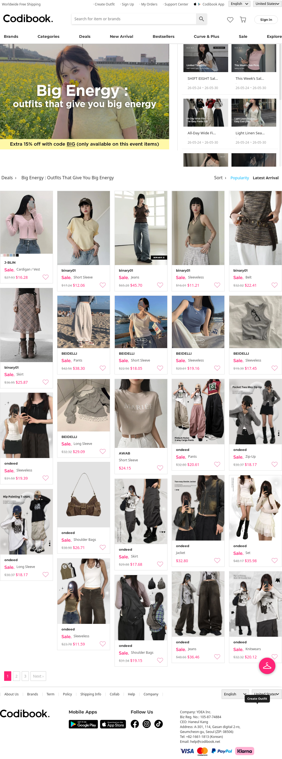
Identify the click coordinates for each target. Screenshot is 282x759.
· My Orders (148, 4)
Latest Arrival (266, 177)
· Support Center (175, 4)
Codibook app (213, 4)
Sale (243, 36)
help (131, 694)
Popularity (239, 177)
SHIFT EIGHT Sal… (203, 78)
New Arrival (121, 36)
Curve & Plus (206, 36)
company (151, 694)
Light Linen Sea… (250, 132)
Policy (67, 694)
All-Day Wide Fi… (202, 132)
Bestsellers (163, 36)
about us (11, 694)
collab (114, 694)
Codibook (28, 18)
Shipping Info (90, 694)
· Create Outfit (104, 4)
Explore (274, 36)
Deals (84, 36)
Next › (38, 676)
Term (51, 694)
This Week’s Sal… (250, 78)
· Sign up (127, 4)
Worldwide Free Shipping (21, 4)
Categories (48, 36)
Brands (11, 36)
